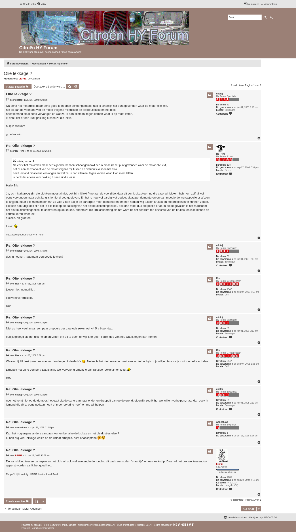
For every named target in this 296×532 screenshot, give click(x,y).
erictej (219, 93)
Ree (218, 278)
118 (229, 165)
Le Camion (34, 78)
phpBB (37, 525)
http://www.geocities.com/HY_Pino (25, 234)
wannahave (222, 422)
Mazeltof (141, 525)
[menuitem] (41, 4)
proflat (126, 525)
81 (228, 104)
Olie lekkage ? (18, 73)
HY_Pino (220, 154)
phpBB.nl (110, 525)
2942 (229, 289)
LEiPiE (23, 78)
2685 (229, 477)
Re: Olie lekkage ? (20, 145)
